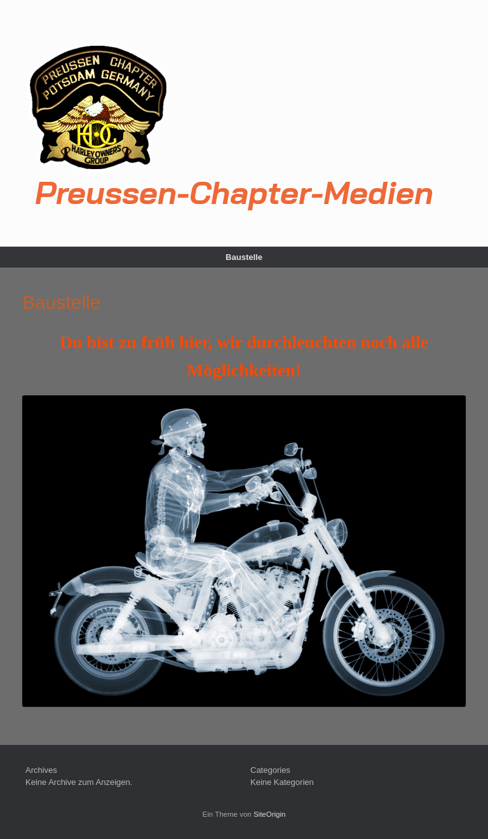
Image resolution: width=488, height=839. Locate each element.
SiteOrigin (270, 814)
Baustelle (244, 257)
